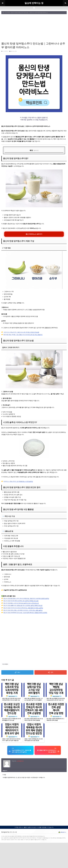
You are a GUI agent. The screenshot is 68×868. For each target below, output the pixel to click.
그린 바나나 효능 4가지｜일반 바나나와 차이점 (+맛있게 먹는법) (21, 332)
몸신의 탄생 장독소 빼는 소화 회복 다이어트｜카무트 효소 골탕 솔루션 (22, 610)
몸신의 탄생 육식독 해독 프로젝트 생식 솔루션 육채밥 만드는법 (20, 600)
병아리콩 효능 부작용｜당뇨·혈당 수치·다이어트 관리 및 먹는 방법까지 (22, 334)
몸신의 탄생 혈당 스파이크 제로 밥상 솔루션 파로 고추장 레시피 (21, 603)
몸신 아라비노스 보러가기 (34, 234)
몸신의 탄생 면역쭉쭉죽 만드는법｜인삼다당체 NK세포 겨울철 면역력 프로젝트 (25, 612)
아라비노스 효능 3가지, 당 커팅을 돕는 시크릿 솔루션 (18, 481)
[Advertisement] (34, 27)
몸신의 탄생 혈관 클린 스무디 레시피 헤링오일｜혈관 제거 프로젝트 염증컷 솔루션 (26, 598)
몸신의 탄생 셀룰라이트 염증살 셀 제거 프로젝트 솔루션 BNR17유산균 (22, 605)
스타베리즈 (6, 51)
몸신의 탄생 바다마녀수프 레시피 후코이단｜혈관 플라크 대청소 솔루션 (23, 608)
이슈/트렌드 (7, 12)
